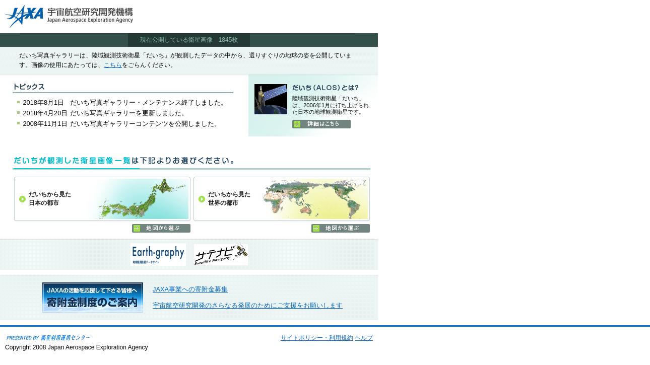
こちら (113, 64)
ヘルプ (364, 337)
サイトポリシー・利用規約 (317, 337)
